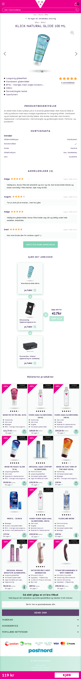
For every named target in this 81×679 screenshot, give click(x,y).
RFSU (43, 22)
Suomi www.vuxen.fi (40, 670)
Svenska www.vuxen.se (40, 668)
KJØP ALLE (56, 318)
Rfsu (46, 15)
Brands (41, 15)
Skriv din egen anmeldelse (40, 245)
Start (35, 15)
